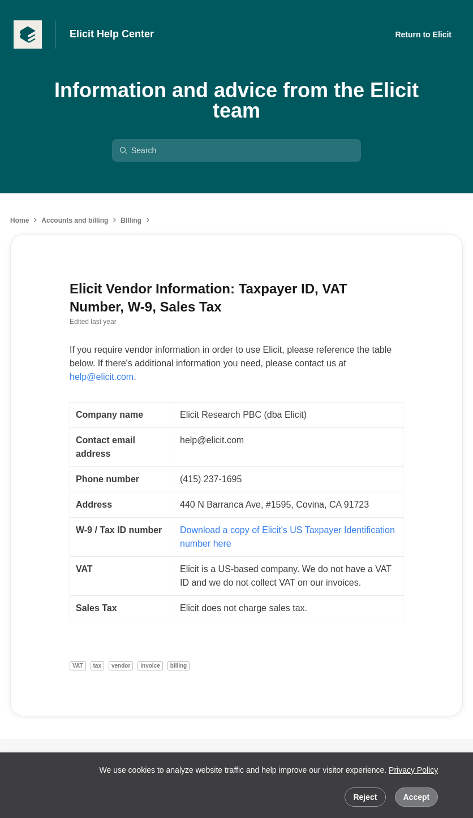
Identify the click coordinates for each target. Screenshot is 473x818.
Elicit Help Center (112, 34)
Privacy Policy (413, 769)
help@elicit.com (102, 377)
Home (19, 220)
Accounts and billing (74, 220)
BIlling (131, 220)
